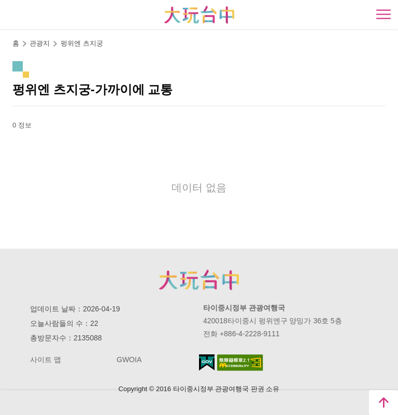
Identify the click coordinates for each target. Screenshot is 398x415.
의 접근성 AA (240, 362)
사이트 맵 (45, 359)
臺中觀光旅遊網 (199, 15)
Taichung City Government (199, 279)
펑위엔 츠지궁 (82, 43)
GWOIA (129, 359)
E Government (207, 362)
